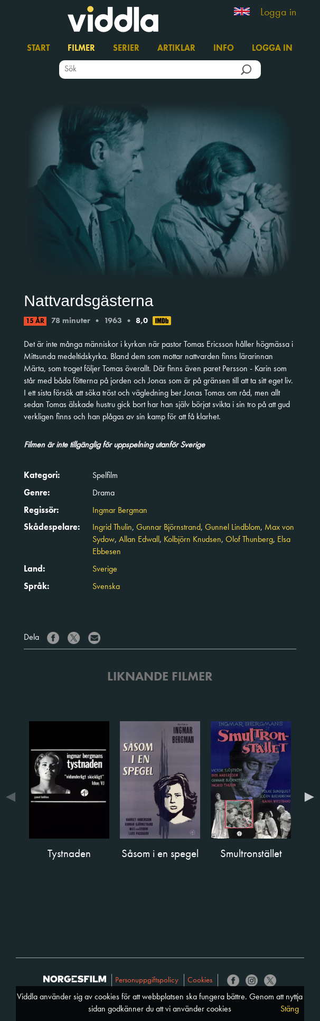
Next (306, 796)
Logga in (278, 12)
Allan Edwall (139, 540)
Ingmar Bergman (119, 511)
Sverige (104, 569)
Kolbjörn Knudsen (192, 540)
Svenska (106, 587)
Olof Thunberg (249, 540)
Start (38, 48)
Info (223, 48)
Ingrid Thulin (112, 527)
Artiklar (176, 48)
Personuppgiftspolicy (146, 981)
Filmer (81, 48)
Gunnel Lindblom (232, 527)
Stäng (289, 1009)
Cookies (199, 981)
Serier (126, 48)
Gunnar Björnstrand (168, 527)
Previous (13, 796)
